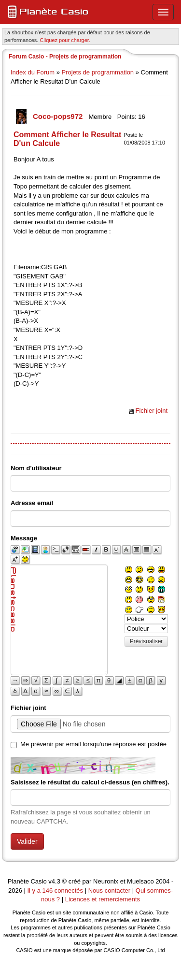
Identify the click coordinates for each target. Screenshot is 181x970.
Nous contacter (109, 890)
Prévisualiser (146, 641)
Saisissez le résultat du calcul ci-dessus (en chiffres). (90, 782)
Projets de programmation (98, 72)
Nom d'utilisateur (36, 468)
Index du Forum (33, 72)
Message (24, 538)
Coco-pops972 (59, 116)
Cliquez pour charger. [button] (65, 40)
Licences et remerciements (102, 899)
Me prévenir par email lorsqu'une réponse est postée (93, 744)
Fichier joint (151, 410)
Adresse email (32, 503)
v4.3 (54, 881)
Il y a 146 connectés (55, 890)
